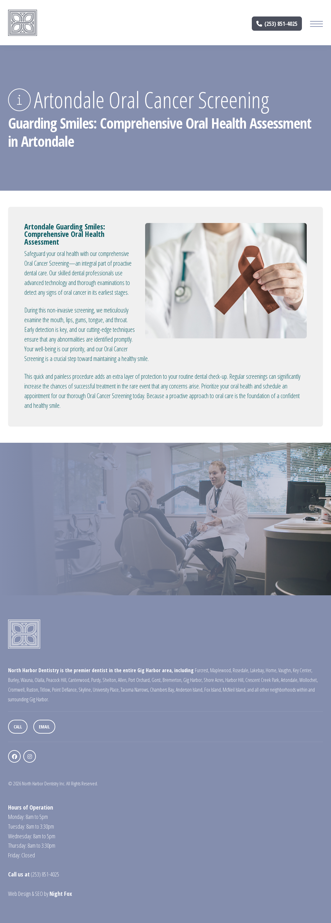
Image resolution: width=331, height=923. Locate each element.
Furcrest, (202, 670)
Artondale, (289, 680)
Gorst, (157, 680)
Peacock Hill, (56, 680)
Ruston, (33, 689)
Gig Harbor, (193, 680)
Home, (271, 670)
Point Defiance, (65, 689)
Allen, (122, 680)
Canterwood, (79, 680)
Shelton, (109, 680)
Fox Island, (213, 689)
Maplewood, (221, 670)
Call (18, 727)
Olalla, (40, 680)
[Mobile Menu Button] (316, 24)
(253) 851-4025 (277, 23)
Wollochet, (308, 680)
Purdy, (96, 680)
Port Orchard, (139, 680)
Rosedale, (241, 670)
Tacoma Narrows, (135, 689)
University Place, (106, 689)
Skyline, (85, 689)
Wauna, (27, 680)
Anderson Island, (189, 689)
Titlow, (45, 689)
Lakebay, (257, 670)
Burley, (14, 680)
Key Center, (302, 670)
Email (44, 727)
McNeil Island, (234, 689)
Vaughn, (285, 670)
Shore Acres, (214, 680)
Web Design (19, 893)
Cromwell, (17, 689)
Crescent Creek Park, (262, 680)
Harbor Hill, (234, 680)
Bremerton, (172, 680)
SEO (39, 893)
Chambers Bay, (162, 689)
